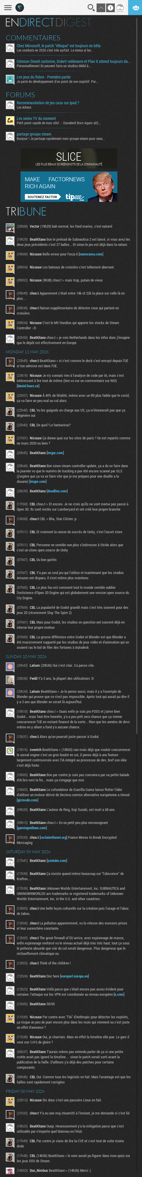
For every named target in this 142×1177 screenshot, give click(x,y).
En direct (30, 22)
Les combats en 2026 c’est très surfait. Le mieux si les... (55, 50)
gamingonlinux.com (32, 827)
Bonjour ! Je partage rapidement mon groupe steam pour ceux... (61, 138)
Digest (73, 22)
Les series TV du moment (36, 118)
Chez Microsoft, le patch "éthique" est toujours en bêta (59, 45)
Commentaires (33, 37)
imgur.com (55, 452)
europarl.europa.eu (74, 976)
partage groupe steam (34, 134)
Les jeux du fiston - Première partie (44, 77)
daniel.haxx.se (28, 385)
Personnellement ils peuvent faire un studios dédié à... (54, 66)
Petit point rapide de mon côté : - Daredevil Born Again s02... (59, 123)
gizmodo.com (27, 800)
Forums (20, 94)
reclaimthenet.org (53, 837)
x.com (119, 994)
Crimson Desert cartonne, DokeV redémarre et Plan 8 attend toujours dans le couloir (74, 61)
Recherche (91, 7)
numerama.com (91, 254)
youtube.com (56, 860)
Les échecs (24, 107)
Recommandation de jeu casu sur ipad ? (48, 102)
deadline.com (57, 491)
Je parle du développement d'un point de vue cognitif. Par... (58, 81)
